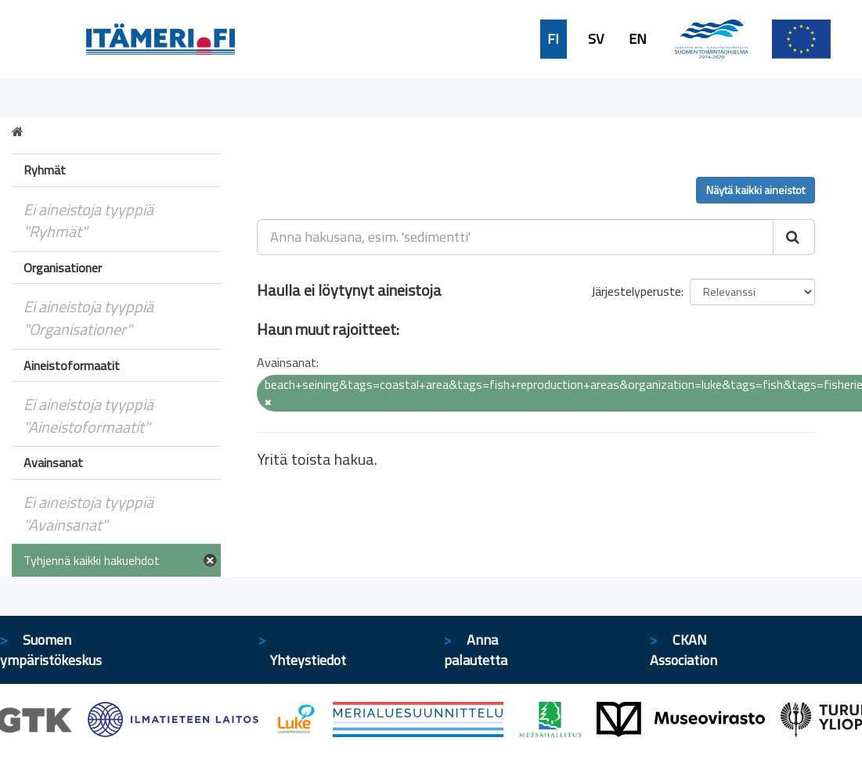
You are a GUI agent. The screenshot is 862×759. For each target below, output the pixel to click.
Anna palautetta (475, 650)
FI (553, 39)
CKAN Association (683, 650)
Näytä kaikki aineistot (755, 190)
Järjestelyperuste (636, 291)
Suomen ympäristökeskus (51, 650)
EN (638, 39)
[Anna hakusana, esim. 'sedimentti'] (515, 237)
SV (596, 39)
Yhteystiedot (308, 660)
